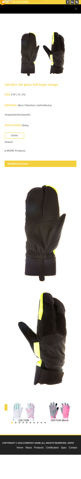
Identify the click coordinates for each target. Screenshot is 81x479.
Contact (73, 447)
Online (17, 135)
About (28, 447)
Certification (52, 447)
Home (20, 447)
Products (39, 447)
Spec (63, 447)
